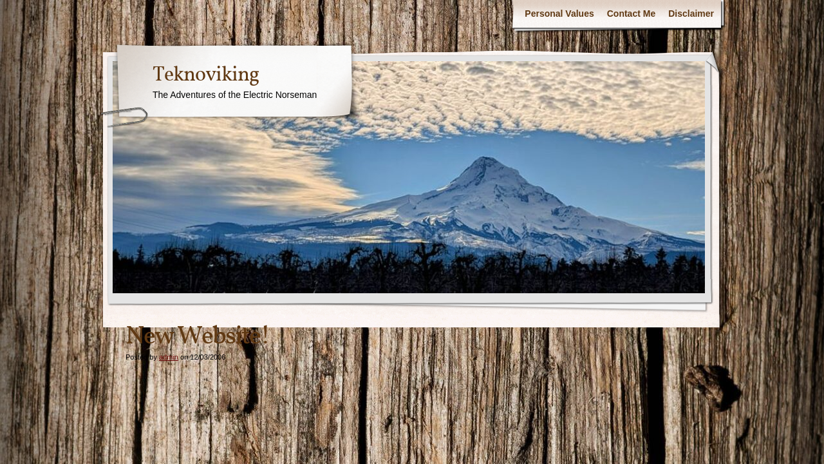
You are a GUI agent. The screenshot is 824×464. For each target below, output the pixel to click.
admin (168, 357)
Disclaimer (691, 13)
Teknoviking (206, 75)
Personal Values (559, 13)
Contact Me (631, 13)
